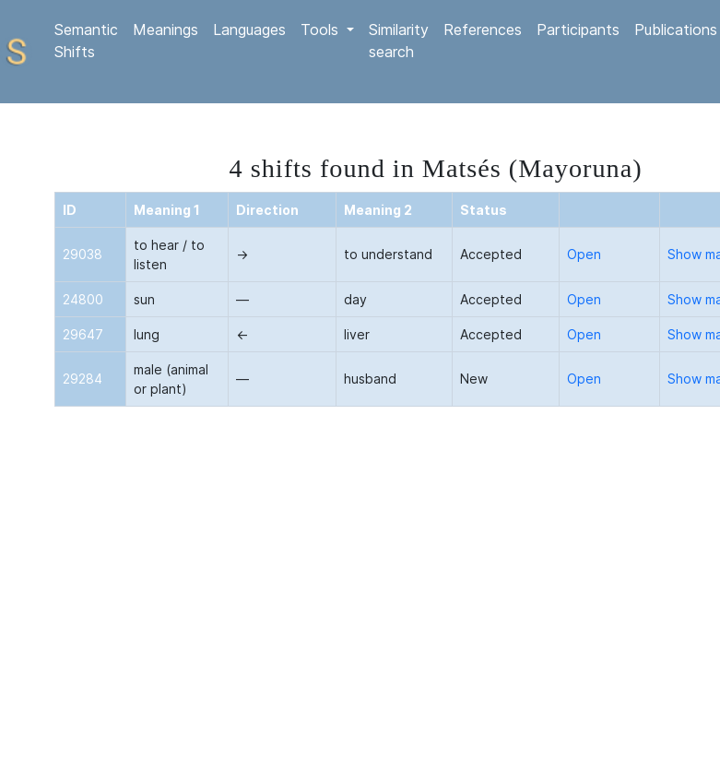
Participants (578, 29)
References (482, 29)
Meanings (165, 29)
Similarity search (399, 40)
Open (584, 254)
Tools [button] (322, 29)
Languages (249, 29)
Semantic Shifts (86, 40)
